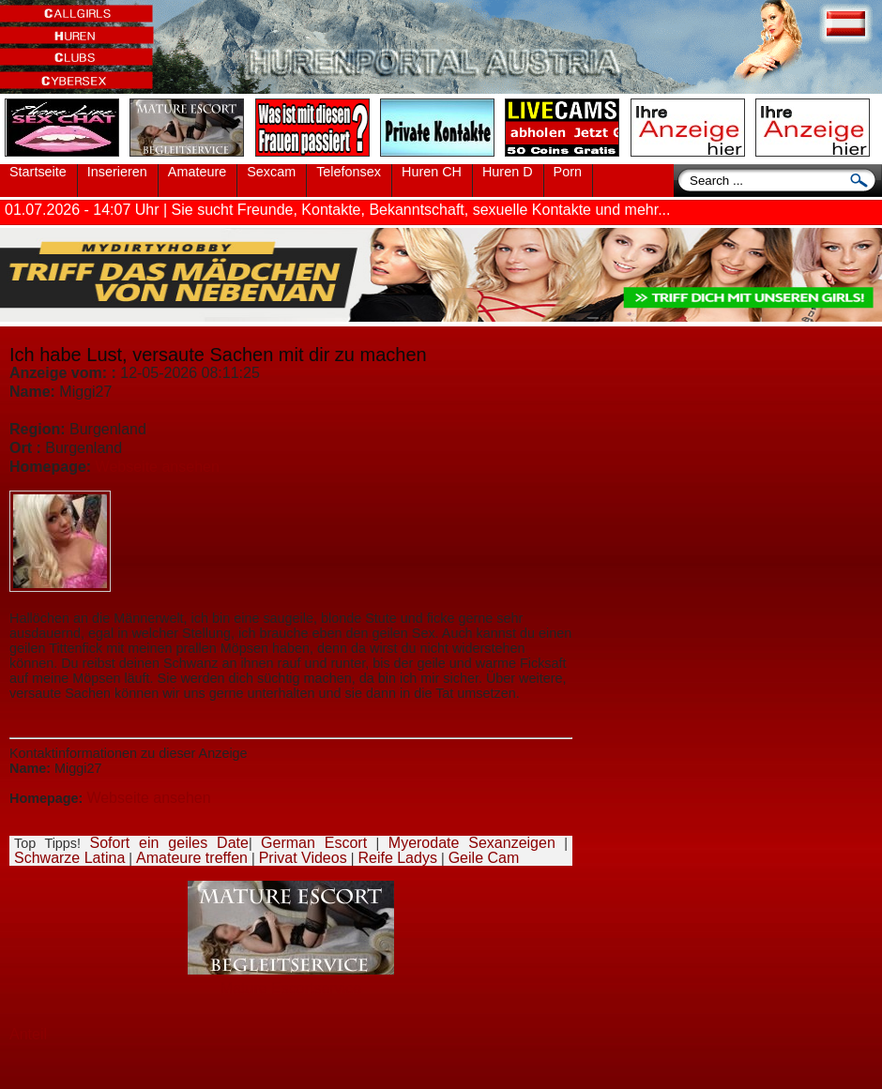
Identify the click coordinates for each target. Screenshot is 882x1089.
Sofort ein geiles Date (169, 843)
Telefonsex (348, 171)
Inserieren (117, 171)
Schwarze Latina (69, 858)
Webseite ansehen (158, 467)
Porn (568, 171)
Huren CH (432, 171)
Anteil (28, 1034)
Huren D (507, 171)
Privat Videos (303, 858)
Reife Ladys (397, 858)
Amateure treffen (192, 858)
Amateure (197, 171)
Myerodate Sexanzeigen (471, 843)
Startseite (38, 171)
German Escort (314, 843)
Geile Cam (484, 858)
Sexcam (271, 171)
